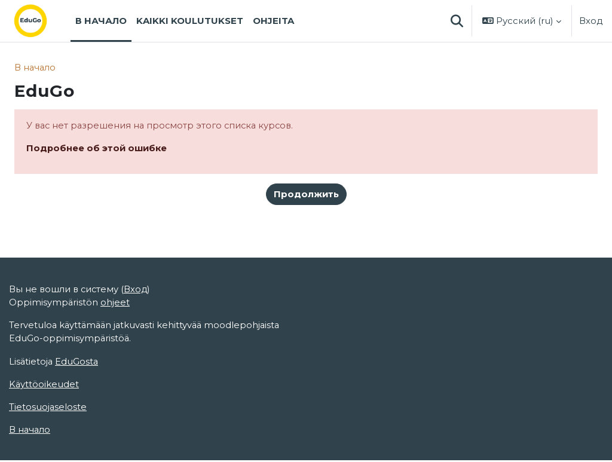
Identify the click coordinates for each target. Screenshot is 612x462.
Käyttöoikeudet (44, 385)
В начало (35, 67)
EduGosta (78, 362)
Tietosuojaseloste (48, 408)
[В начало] (40, 21)
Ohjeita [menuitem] (273, 21)
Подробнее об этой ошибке (97, 148)
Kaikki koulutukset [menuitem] (189, 21)
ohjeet (115, 303)
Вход (590, 21)
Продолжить (306, 194)
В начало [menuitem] (101, 21)
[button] (456, 21)
